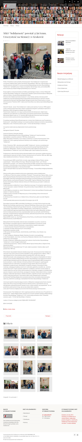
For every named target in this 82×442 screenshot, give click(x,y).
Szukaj (77, 5)
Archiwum (63, 5)
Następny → (48, 316)
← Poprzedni (8, 316)
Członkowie (26, 419)
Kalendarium (26, 413)
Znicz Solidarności (62, 88)
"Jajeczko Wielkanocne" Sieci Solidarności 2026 (70, 50)
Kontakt (70, 5)
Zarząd (25, 416)
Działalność (35, 5)
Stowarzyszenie (23, 5)
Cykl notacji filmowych (63, 91)
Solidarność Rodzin (62, 85)
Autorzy (25, 422)
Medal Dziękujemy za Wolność (65, 79)
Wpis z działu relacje (10, 309)
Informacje (44, 5)
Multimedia (53, 5)
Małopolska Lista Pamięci (64, 82)
